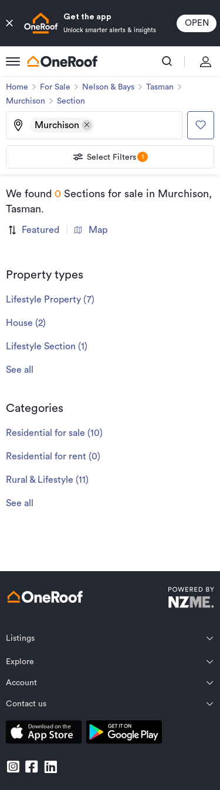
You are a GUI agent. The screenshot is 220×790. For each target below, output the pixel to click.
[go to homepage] (62, 61)
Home (17, 87)
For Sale (55, 87)
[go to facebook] (32, 766)
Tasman (160, 87)
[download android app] (124, 734)
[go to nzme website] (191, 599)
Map (91, 230)
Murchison (25, 101)
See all (19, 370)
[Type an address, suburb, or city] (137, 125)
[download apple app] (44, 734)
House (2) (26, 323)
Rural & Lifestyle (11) (47, 480)
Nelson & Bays (108, 87)
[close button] (9, 23)
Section (71, 101)
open (197, 23)
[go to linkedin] (50, 766)
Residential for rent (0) (53, 456)
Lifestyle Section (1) (46, 346)
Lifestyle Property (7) (50, 299)
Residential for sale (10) (54, 433)
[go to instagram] (13, 766)
